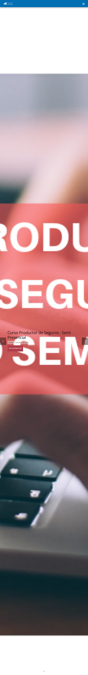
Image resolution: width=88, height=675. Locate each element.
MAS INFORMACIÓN (15, 348)
